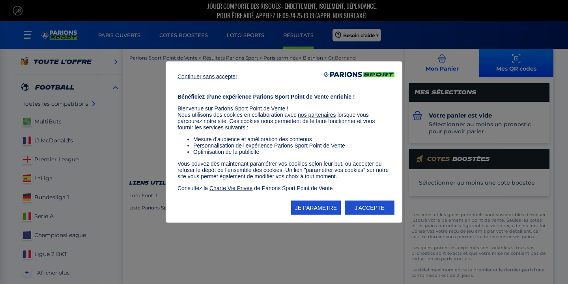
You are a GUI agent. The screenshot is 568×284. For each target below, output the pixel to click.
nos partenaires (317, 115)
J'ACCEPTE (370, 208)
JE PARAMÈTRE (316, 208)
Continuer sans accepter (207, 76)
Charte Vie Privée (230, 188)
